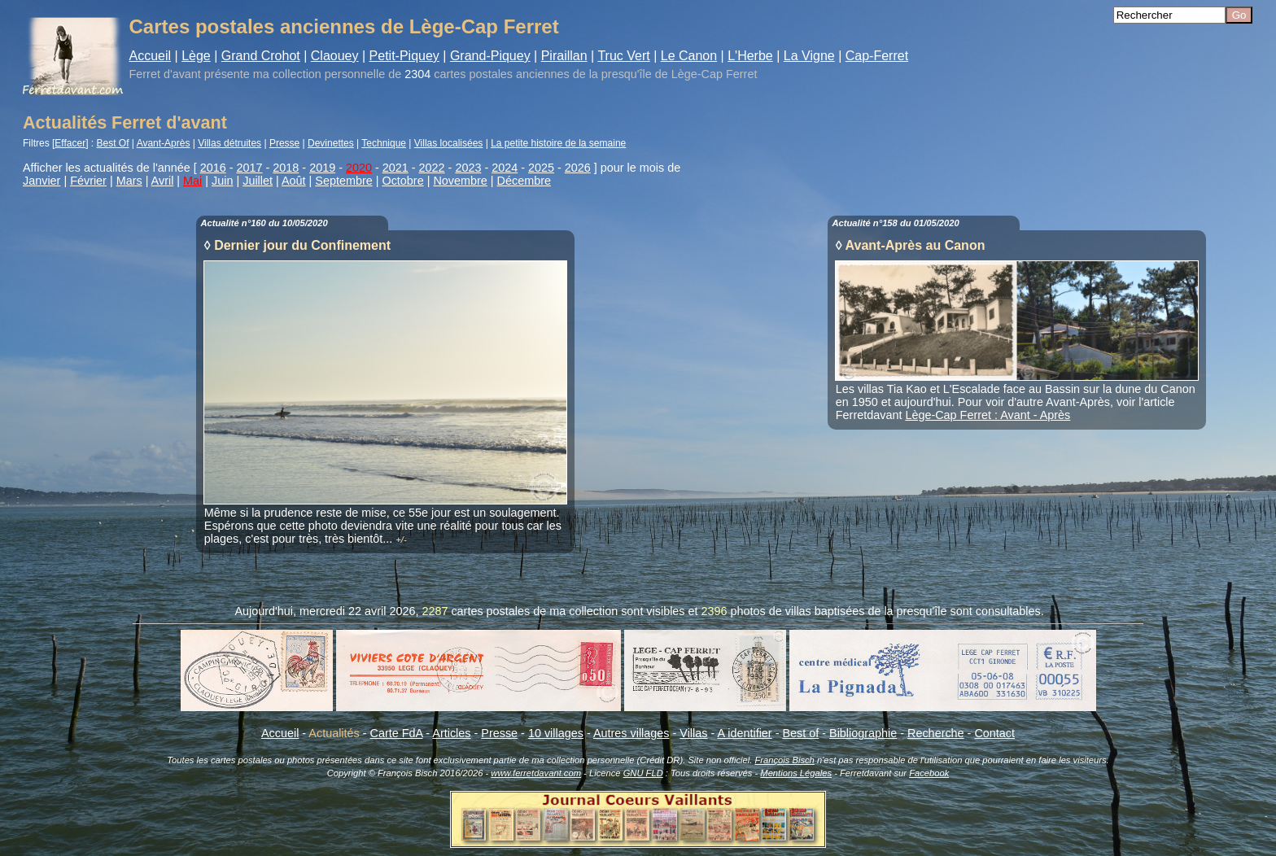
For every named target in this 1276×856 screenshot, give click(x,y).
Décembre (524, 180)
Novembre (460, 180)
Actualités (333, 733)
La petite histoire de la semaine (558, 143)
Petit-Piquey (404, 56)
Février (88, 180)
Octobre (402, 180)
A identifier (744, 733)
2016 (213, 167)
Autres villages (631, 733)
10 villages (555, 733)
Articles (451, 733)
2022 (432, 167)
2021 (395, 167)
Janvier (41, 180)
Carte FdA (396, 733)
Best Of (113, 143)
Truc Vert (623, 56)
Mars (129, 180)
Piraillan (564, 56)
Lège (196, 56)
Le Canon (689, 56)
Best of (800, 733)
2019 (322, 167)
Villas (693, 733)
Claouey (335, 56)
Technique (383, 143)
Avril (162, 180)
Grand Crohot (260, 56)
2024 (505, 167)
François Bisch (784, 760)
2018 (286, 167)
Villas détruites (229, 143)
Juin (222, 180)
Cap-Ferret (877, 56)
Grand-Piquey (490, 56)
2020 (359, 167)
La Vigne (809, 56)
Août (294, 180)
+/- (400, 539)
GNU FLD (643, 773)
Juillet (258, 180)
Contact (994, 733)
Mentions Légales (796, 773)
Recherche (935, 733)
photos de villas (771, 611)
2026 (578, 167)
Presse (284, 143)
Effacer (70, 143)
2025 (541, 167)
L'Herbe (750, 56)
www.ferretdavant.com (536, 773)
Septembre (343, 180)
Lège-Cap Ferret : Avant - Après (987, 414)
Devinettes (331, 143)
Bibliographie (863, 733)
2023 (468, 167)
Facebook (929, 773)
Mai (192, 180)
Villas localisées (448, 143)
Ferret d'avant (165, 74)
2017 (250, 167)
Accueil (150, 56)
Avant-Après (163, 143)
